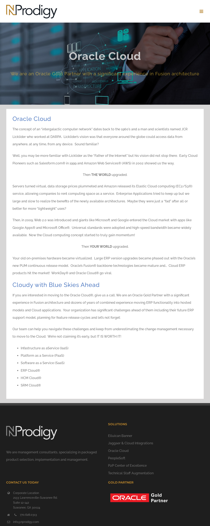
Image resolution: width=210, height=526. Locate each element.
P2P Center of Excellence (127, 466)
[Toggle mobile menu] (202, 11)
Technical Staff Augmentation (131, 473)
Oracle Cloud (118, 451)
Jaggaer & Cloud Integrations (130, 443)
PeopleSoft (116, 458)
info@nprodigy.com (26, 522)
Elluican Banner (120, 436)
